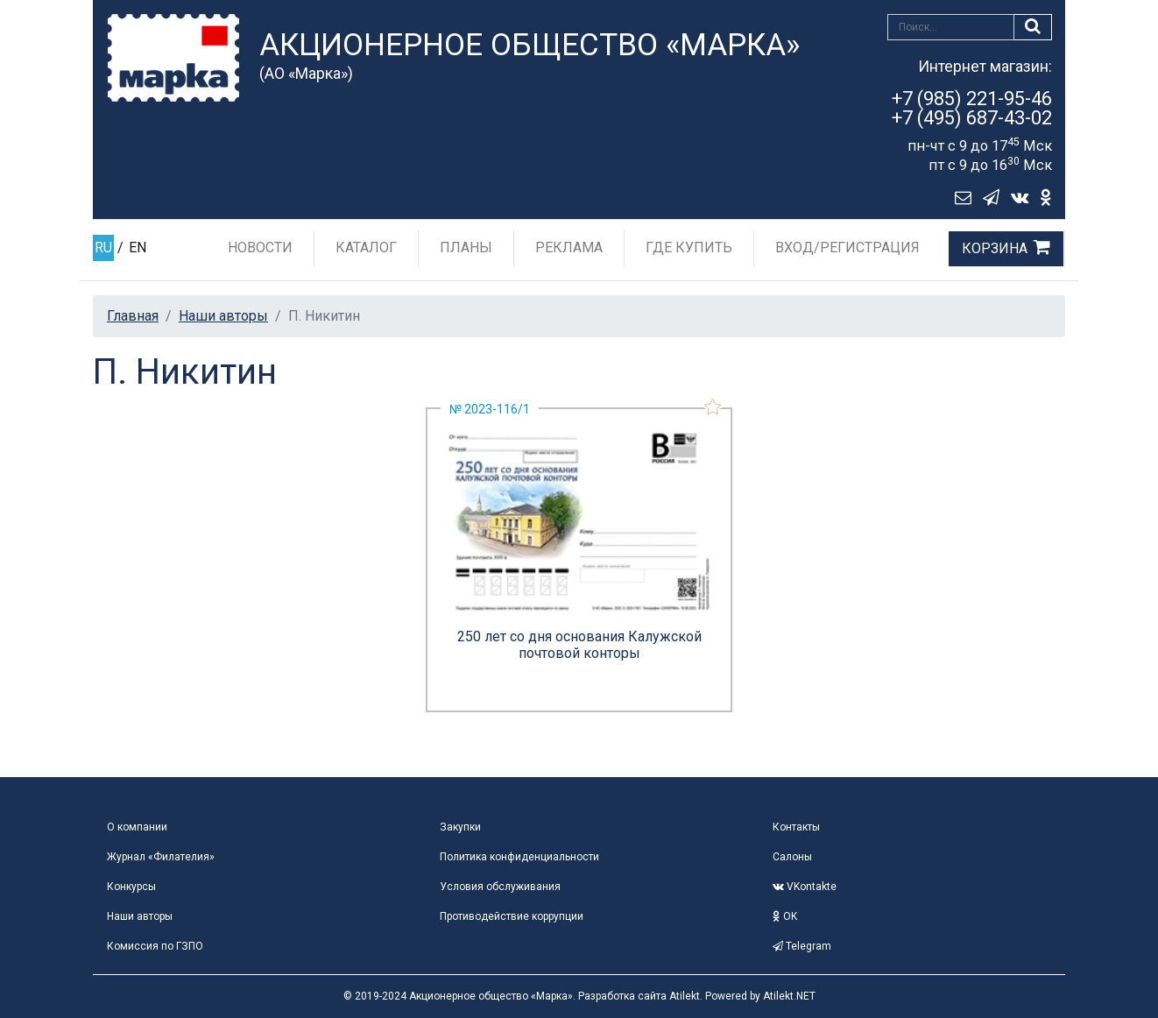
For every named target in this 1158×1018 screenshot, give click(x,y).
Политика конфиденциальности (519, 857)
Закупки (460, 827)
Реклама (569, 247)
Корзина (994, 248)
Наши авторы (223, 316)
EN (137, 247)
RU (103, 247)
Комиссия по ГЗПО (155, 946)
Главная (133, 316)
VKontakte (805, 886)
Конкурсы (131, 886)
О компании (137, 827)
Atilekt (684, 996)
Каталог (366, 247)
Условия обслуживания (500, 886)
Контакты (796, 827)
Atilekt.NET (789, 996)
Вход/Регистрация (847, 247)
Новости (260, 247)
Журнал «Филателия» (161, 857)
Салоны (792, 857)
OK (785, 916)
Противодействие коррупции (511, 916)
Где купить (689, 247)
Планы (466, 247)
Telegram (802, 946)
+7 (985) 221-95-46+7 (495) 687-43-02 (972, 108)
